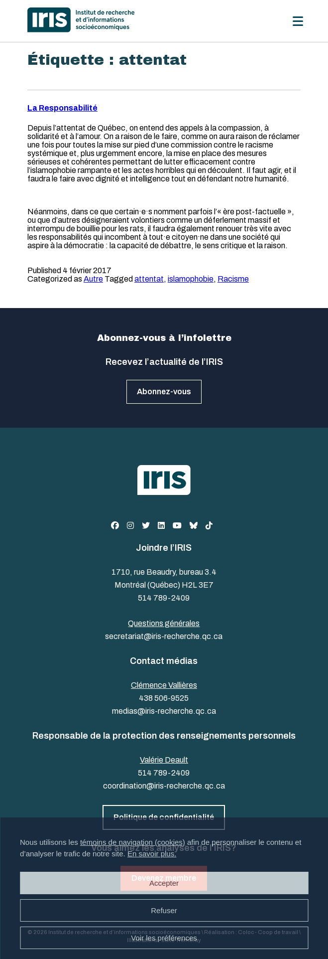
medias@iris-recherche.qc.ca (164, 711)
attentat (149, 279)
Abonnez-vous (164, 391)
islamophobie (191, 279)
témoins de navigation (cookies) (132, 842)
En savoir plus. (151, 853)
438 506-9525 (164, 698)
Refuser (164, 910)
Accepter (164, 883)
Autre (93, 279)
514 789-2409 (164, 598)
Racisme (233, 279)
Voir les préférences (164, 938)
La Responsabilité (62, 108)
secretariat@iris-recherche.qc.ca (163, 636)
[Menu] (298, 21)
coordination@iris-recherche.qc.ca (164, 786)
